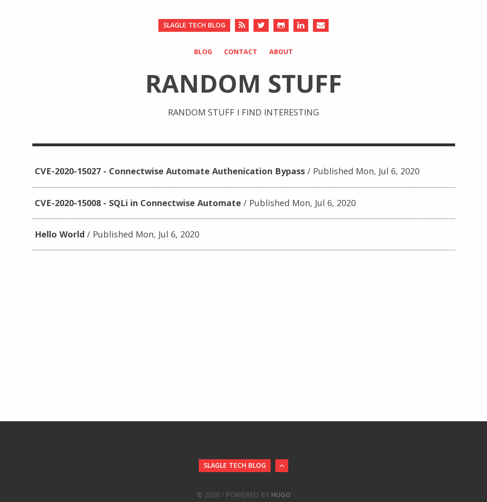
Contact (240, 51)
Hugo (281, 494)
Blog (203, 51)
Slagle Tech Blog (194, 24)
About (281, 51)
